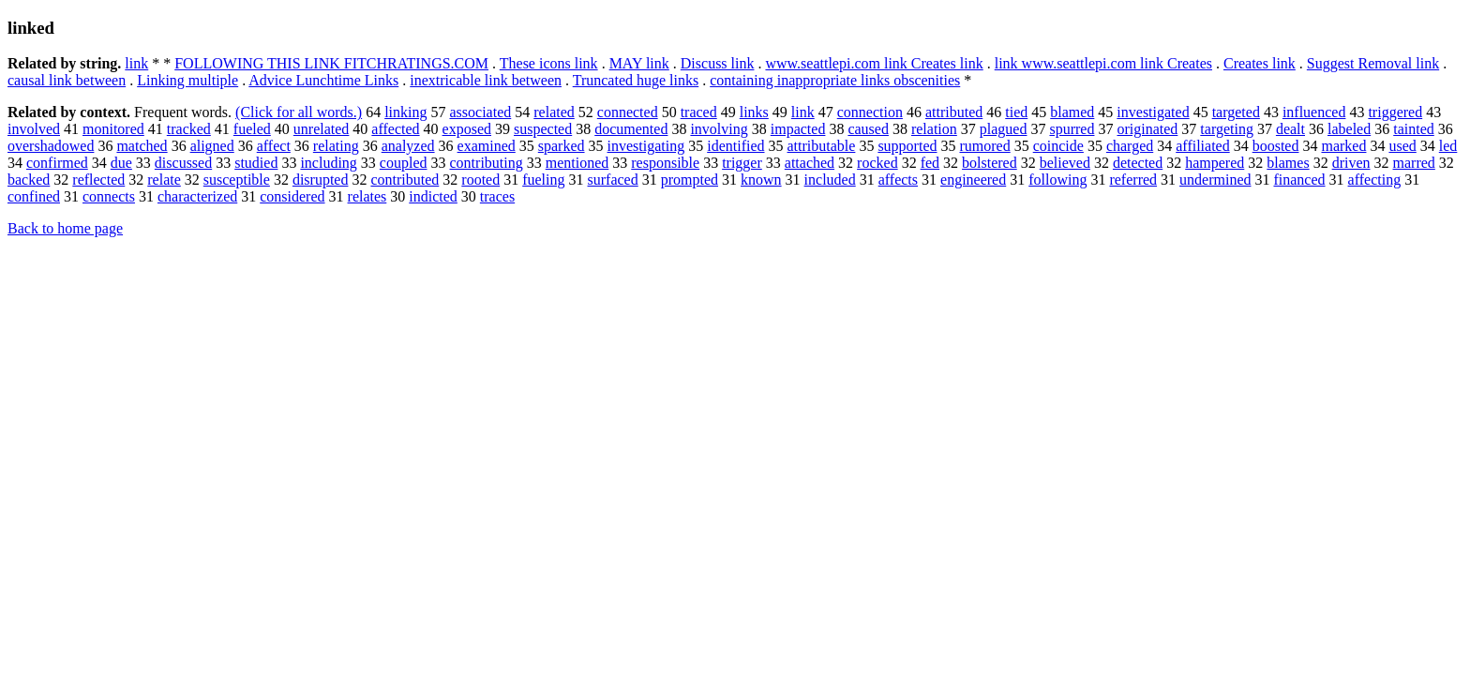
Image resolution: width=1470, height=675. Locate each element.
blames (1288, 163)
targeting (1226, 129)
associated (481, 112)
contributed (404, 180)
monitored (113, 129)
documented (631, 129)
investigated (1153, 112)
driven (1351, 163)
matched (141, 146)
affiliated (1202, 146)
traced (699, 112)
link (136, 63)
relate (164, 180)
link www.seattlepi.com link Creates (1103, 63)
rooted (480, 180)
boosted (1275, 146)
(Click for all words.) (298, 112)
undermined (1215, 180)
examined (487, 146)
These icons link (549, 63)
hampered (1214, 163)
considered (292, 196)
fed (930, 163)
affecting (1375, 180)
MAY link (639, 63)
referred (1133, 180)
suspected (543, 129)
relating (336, 146)
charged (1129, 146)
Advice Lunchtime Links (323, 80)
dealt (1290, 129)
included (830, 180)
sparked (561, 146)
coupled (404, 163)
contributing (486, 163)
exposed (466, 129)
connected (627, 112)
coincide (1058, 146)
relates (367, 196)
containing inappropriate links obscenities (835, 80)
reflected (98, 180)
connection (870, 112)
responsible (665, 163)
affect (274, 146)
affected (395, 129)
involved (34, 129)
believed (1065, 163)
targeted (1236, 112)
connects (108, 196)
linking (405, 112)
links (754, 112)
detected (1137, 163)
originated (1147, 129)
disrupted (320, 180)
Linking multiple (187, 80)
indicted (433, 196)
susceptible (236, 180)
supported (907, 146)
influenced (1314, 112)
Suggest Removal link (1373, 63)
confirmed (57, 163)
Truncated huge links (636, 80)
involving (718, 129)
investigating (646, 146)
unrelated (321, 129)
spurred (1071, 129)
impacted (798, 129)
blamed (1072, 112)
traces (497, 196)
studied (256, 163)
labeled (1349, 129)
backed (29, 180)
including (328, 163)
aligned (212, 146)
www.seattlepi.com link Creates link (873, 63)
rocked (877, 163)
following (1057, 180)
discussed (183, 163)
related (554, 112)
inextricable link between (486, 80)
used (1402, 146)
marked (1343, 146)
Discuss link (718, 63)
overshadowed (51, 146)
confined (34, 196)
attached (809, 163)
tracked (189, 129)
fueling (543, 180)
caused (868, 129)
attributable (822, 146)
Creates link (1259, 63)
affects (898, 180)
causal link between (67, 80)
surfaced (613, 180)
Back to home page (65, 228)
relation (934, 129)
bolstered (989, 163)
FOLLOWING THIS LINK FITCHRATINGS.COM (331, 63)
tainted (1413, 129)
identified (735, 146)
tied (1016, 112)
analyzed (408, 146)
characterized (197, 196)
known (761, 180)
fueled (252, 129)
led (1448, 146)
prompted (689, 180)
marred (1414, 163)
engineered (973, 180)
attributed (953, 112)
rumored (984, 146)
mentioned (577, 163)
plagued (1004, 129)
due (121, 163)
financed (1299, 180)
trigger (742, 163)
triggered (1395, 112)
